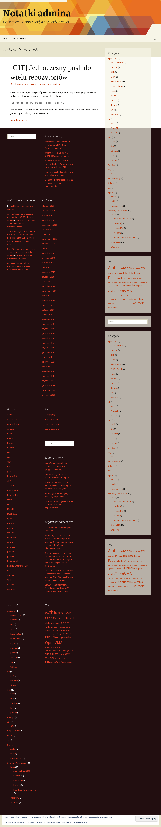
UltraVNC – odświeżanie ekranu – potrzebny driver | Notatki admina (21, 252)
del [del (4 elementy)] (124, 273)
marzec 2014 (48, 376)
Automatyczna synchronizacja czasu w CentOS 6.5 (21, 241)
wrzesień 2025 (48, 210)
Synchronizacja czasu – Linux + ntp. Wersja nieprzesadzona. (21, 223)
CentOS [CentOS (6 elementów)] (139, 268)
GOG (113, 173)
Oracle (114, 132)
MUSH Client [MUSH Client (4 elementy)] (130, 285)
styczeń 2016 (48, 328)
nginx (113, 91)
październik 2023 (49, 224)
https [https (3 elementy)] (125, 281)
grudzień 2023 (48, 220)
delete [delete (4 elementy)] (130, 273)
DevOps (111, 165)
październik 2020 (49, 239)
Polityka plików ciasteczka (76, 822)
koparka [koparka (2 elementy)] (130, 282)
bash (113, 141)
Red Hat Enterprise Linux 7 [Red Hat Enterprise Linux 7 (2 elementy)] (134, 296)
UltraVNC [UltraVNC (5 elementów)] (133, 303)
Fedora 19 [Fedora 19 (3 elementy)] (122, 278)
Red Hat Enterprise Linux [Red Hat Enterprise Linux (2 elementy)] (116, 296)
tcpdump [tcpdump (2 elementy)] (122, 304)
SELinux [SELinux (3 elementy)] (131, 299)
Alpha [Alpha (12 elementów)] (113, 268)
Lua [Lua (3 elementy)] (115, 285)
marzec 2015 (48, 343)
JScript (114, 150)
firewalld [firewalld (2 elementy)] (135, 278)
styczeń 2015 (48, 347)
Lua (112, 155)
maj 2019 (46, 267)
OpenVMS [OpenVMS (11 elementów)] (123, 291)
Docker (114, 67)
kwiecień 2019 (48, 272)
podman (115, 95)
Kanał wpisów (51, 419)
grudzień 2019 (48, 253)
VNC (113, 109)
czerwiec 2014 (48, 361)
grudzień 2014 (48, 352)
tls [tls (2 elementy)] (127, 304)
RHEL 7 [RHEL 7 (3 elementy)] (125, 299)
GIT (34, 84)
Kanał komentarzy (53, 424)
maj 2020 (46, 248)
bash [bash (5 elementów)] (122, 268)
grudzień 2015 (48, 333)
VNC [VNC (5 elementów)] (142, 303)
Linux (113, 214)
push (44, 84)
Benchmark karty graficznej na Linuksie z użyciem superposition (59, 183)
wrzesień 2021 (48, 229)
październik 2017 (49, 291)
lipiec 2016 (47, 314)
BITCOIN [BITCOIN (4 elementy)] (129, 268)
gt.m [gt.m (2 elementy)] (118, 282)
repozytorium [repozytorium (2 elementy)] (113, 299)
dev (110, 137)
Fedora (117, 223)
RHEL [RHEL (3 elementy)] (120, 299)
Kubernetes (116, 81)
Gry (109, 169)
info (5, 38)
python (114, 160)
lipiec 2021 (47, 234)
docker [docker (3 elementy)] (137, 273)
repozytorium (53, 84)
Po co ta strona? (20, 38)
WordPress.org (52, 428)
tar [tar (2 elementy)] (118, 304)
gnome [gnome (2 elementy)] (110, 282)
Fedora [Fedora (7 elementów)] (113, 277)
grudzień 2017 (48, 286)
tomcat (114, 105)
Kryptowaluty (114, 178)
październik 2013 (49, 390)
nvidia (113, 201)
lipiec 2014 (47, 357)
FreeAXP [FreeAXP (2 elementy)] (140, 278)
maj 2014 (46, 366)
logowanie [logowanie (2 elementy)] (143, 282)
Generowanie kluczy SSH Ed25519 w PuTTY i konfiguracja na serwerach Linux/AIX (59, 163)
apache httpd (117, 62)
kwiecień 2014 (48, 371)
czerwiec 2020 (48, 243)
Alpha (113, 196)
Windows (115, 247)
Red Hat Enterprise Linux (125, 237)
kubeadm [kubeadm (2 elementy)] (136, 282)
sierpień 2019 (48, 262)
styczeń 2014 (48, 380)
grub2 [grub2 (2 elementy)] (115, 282)
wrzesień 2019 (48, 258)
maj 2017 (46, 295)
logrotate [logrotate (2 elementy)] (111, 286)
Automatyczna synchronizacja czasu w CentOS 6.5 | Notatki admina (20, 217)
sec (109, 187)
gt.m (113, 123)
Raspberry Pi (117, 206)
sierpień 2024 (48, 215)
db (109, 119)
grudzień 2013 (48, 385)
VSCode (114, 114)
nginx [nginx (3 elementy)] (139, 285)
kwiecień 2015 (48, 338)
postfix (114, 100)
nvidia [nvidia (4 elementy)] (111, 291)
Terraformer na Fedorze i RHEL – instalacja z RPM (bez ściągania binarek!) (59, 144)
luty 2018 (46, 281)
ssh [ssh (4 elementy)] (139, 299)
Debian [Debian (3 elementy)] (119, 273)
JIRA (113, 76)
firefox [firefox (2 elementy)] (129, 278)
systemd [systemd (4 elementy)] (113, 303)
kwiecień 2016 (48, 319)
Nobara (117, 232)
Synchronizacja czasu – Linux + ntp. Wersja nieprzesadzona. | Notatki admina (21, 234)
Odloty (111, 183)
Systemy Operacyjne (117, 210)
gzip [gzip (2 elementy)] (121, 282)
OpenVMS (115, 242)
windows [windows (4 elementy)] (113, 307)
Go (112, 146)
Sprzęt (111, 192)
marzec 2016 (48, 324)
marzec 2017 (48, 305)
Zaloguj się (50, 414)
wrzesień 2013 (48, 394)
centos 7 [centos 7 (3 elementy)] (112, 273)
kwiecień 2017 (48, 300)
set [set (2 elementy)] (136, 299)
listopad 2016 (48, 309)
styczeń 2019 (48, 276)
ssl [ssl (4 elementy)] (142, 299)
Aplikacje (112, 58)
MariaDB (114, 128)
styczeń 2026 (48, 206)
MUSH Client (116, 86)
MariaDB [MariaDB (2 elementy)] (120, 286)
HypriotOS (119, 228)
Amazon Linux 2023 (122, 218)
